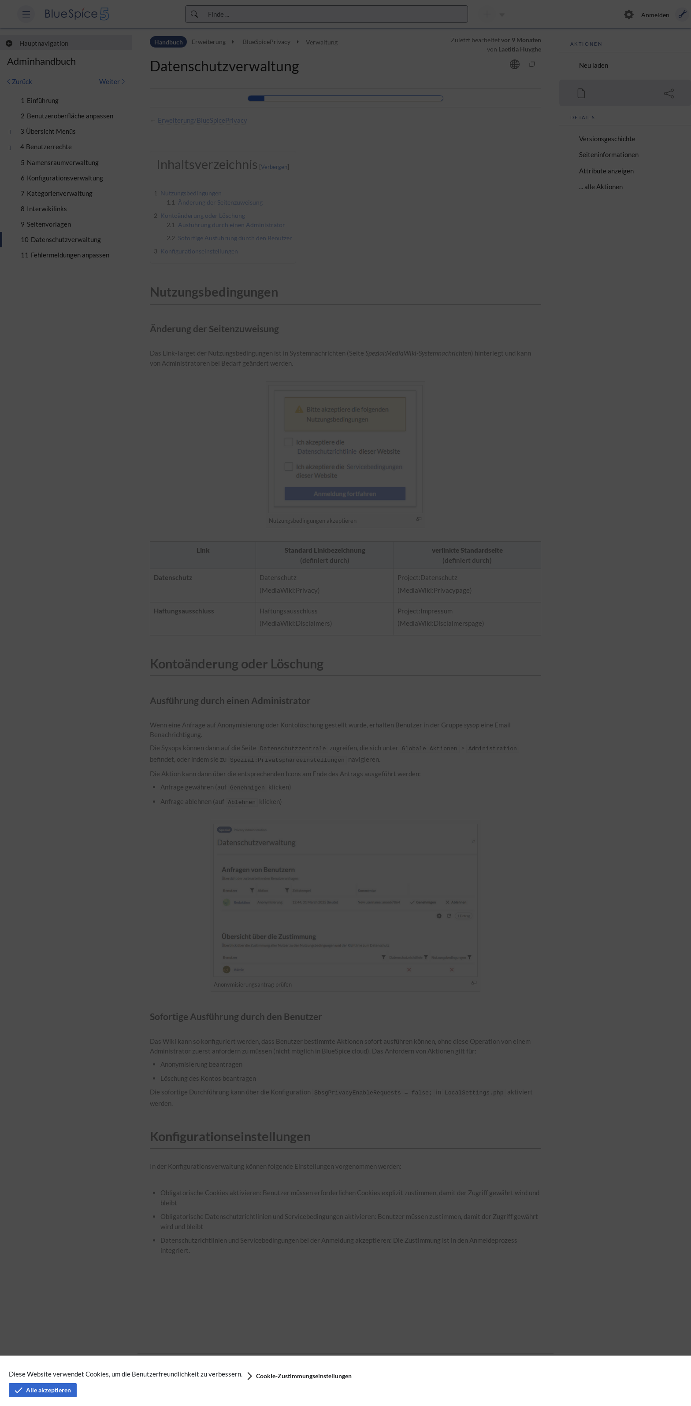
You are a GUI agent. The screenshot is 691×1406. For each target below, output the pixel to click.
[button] (298, 1376)
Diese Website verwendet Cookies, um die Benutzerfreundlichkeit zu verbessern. (125, 1374)
